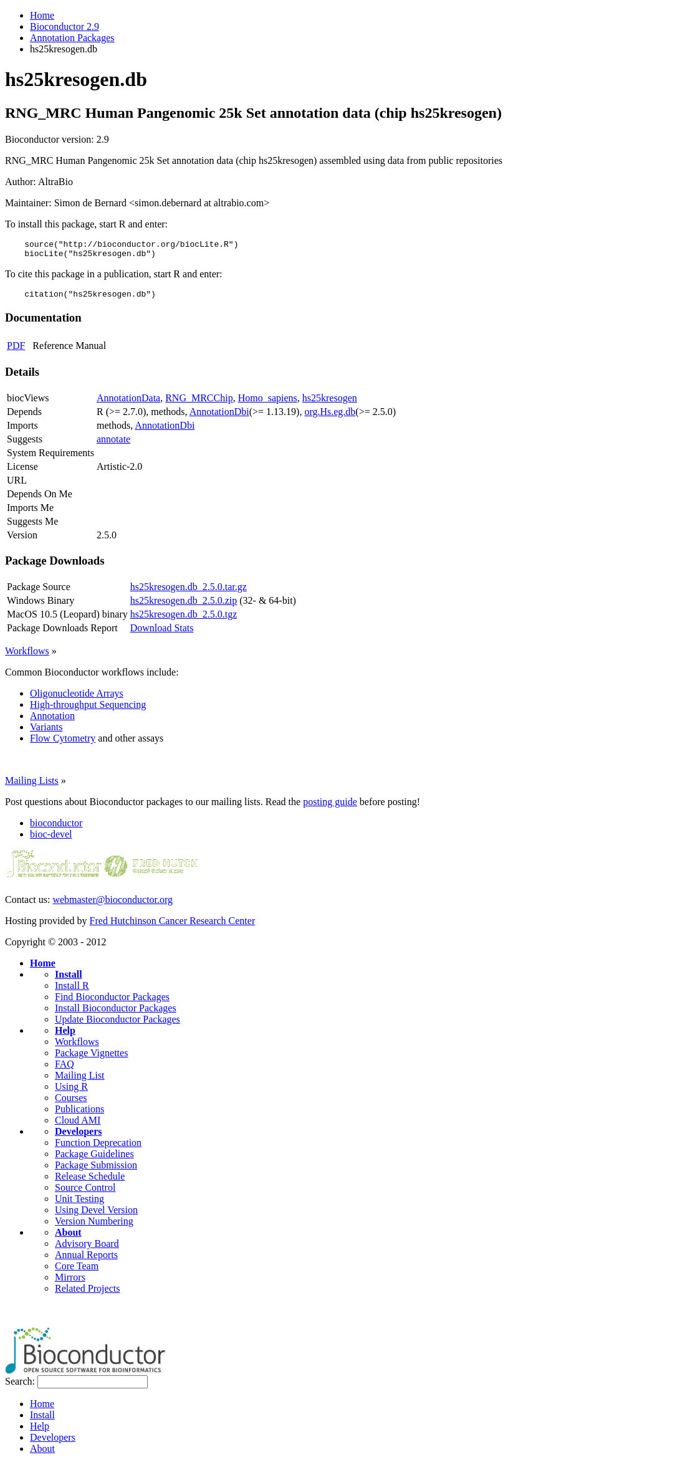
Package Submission (96, 1170)
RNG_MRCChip (198, 403)
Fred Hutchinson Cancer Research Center (173, 926)
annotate (113, 444)
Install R (72, 991)
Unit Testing (79, 1204)
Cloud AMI (77, 1125)
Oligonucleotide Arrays (76, 699)
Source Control (85, 1193)
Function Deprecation (98, 1148)
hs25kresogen (329, 403)
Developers (78, 1137)
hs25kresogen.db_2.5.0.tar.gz (188, 592)
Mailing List (80, 1081)
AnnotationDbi (219, 417)
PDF (16, 351)
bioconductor (56, 828)
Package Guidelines (94, 1159)
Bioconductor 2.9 (64, 26)
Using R (71, 1092)
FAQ (64, 1069)
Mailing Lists (32, 786)
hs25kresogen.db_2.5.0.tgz (183, 619)
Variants (46, 732)
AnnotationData (128, 403)
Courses (71, 1103)
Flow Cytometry (62, 743)
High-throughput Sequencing (88, 710)
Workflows (27, 656)
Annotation (52, 721)
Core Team (76, 1271)
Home (42, 15)
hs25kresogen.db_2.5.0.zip (183, 606)
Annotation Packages (72, 37)
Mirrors (70, 1282)
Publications (79, 1114)
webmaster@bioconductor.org (112, 905)
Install (68, 980)
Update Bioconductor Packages (117, 1024)
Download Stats (162, 633)
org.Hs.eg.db (329, 417)
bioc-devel (51, 839)
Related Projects (87, 1294)
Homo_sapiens (267, 403)
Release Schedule (90, 1181)
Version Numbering (94, 1226)
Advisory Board (87, 1249)
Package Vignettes (91, 1058)
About (68, 1238)
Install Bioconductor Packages (115, 1013)
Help (65, 1036)
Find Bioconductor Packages (112, 1002)
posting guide (330, 807)
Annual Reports (86, 1260)
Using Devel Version (96, 1215)
